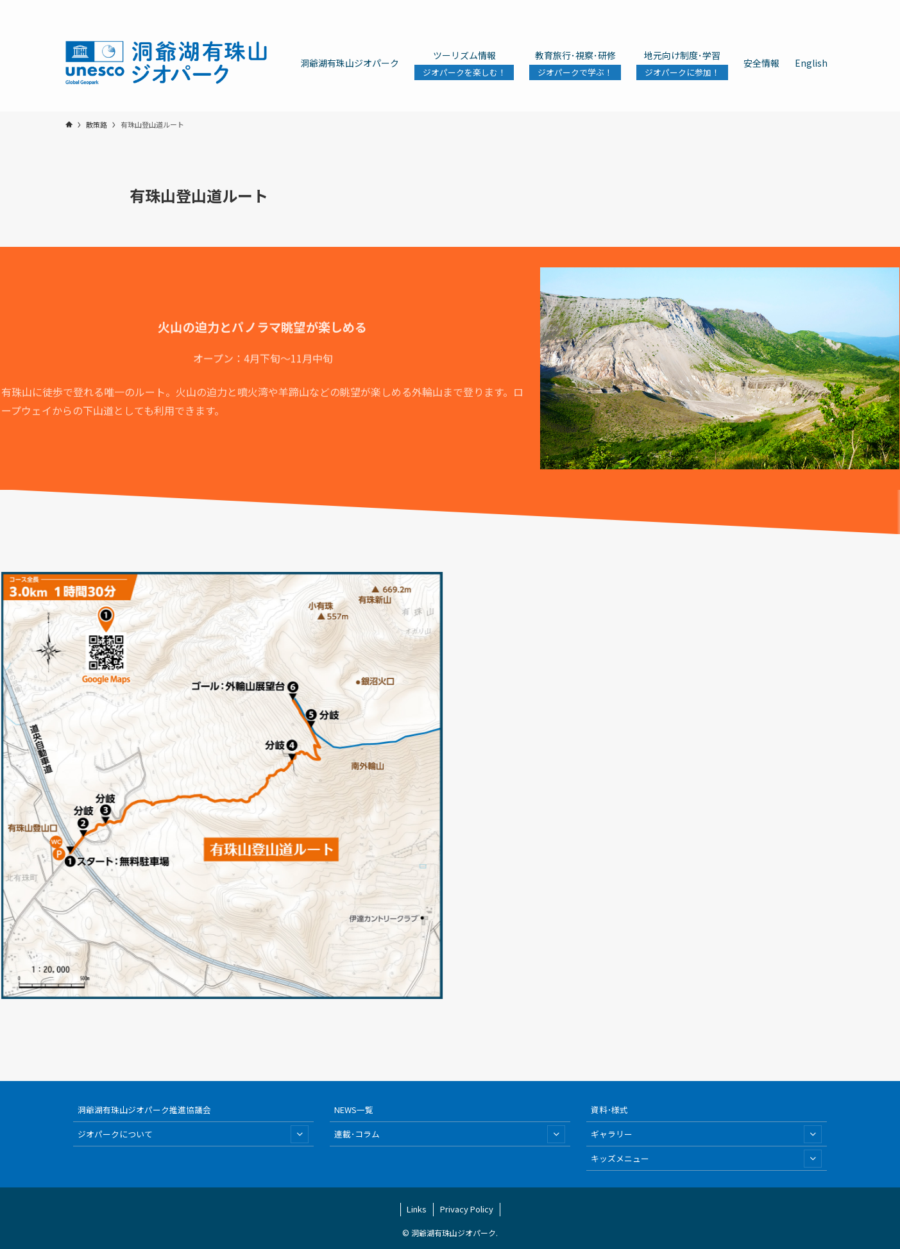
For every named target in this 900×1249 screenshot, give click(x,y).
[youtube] (793, 7)
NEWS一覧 (353, 1109)
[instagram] (760, 7)
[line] (776, 7)
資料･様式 (609, 1109)
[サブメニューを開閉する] (300, 1134)
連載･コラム (449, 1134)
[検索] (827, 7)
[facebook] (726, 7)
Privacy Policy (466, 1209)
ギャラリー (706, 1134)
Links (417, 1209)
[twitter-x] (743, 7)
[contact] (810, 7)
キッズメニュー (706, 1159)
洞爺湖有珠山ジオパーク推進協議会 (144, 1109)
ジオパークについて (193, 1134)
